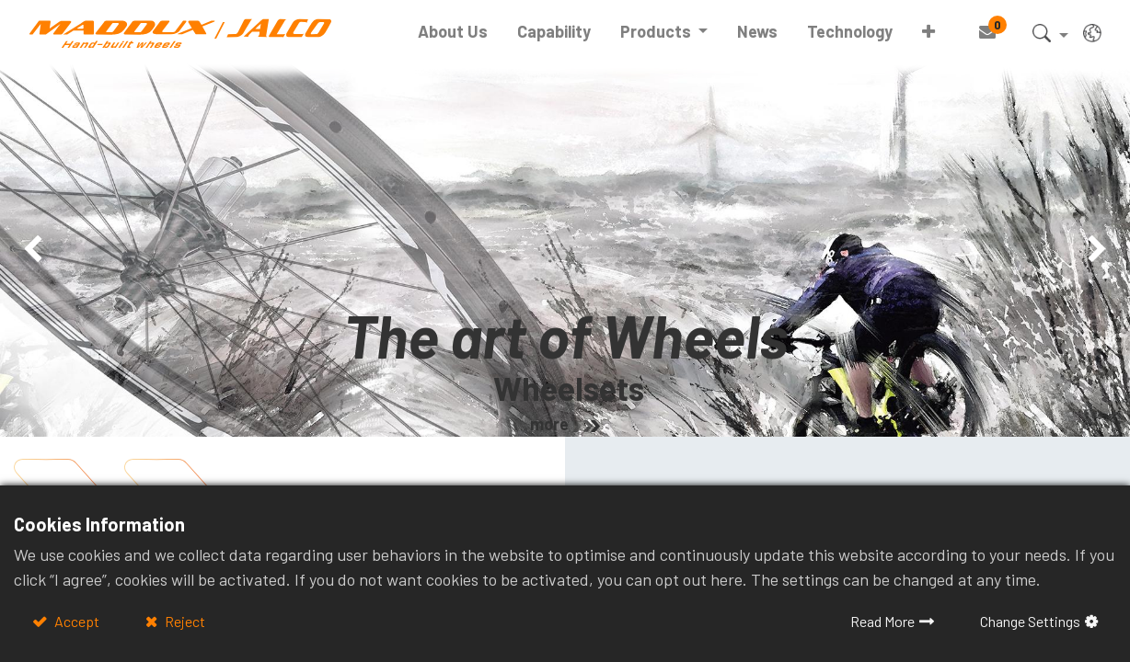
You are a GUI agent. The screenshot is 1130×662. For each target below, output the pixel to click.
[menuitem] (452, 31)
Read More (882, 621)
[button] (928, 31)
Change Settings (1030, 621)
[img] (45, 250)
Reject (183, 621)
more (549, 424)
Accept (75, 621)
